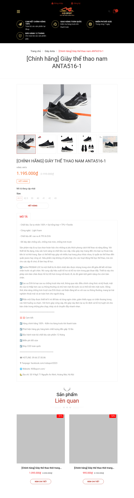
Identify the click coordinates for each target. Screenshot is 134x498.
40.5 (19, 198)
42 (50, 198)
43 (55, 198)
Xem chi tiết (41, 481)
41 (44, 198)
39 (32, 198)
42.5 (26, 198)
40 (38, 198)
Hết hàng (32, 206)
